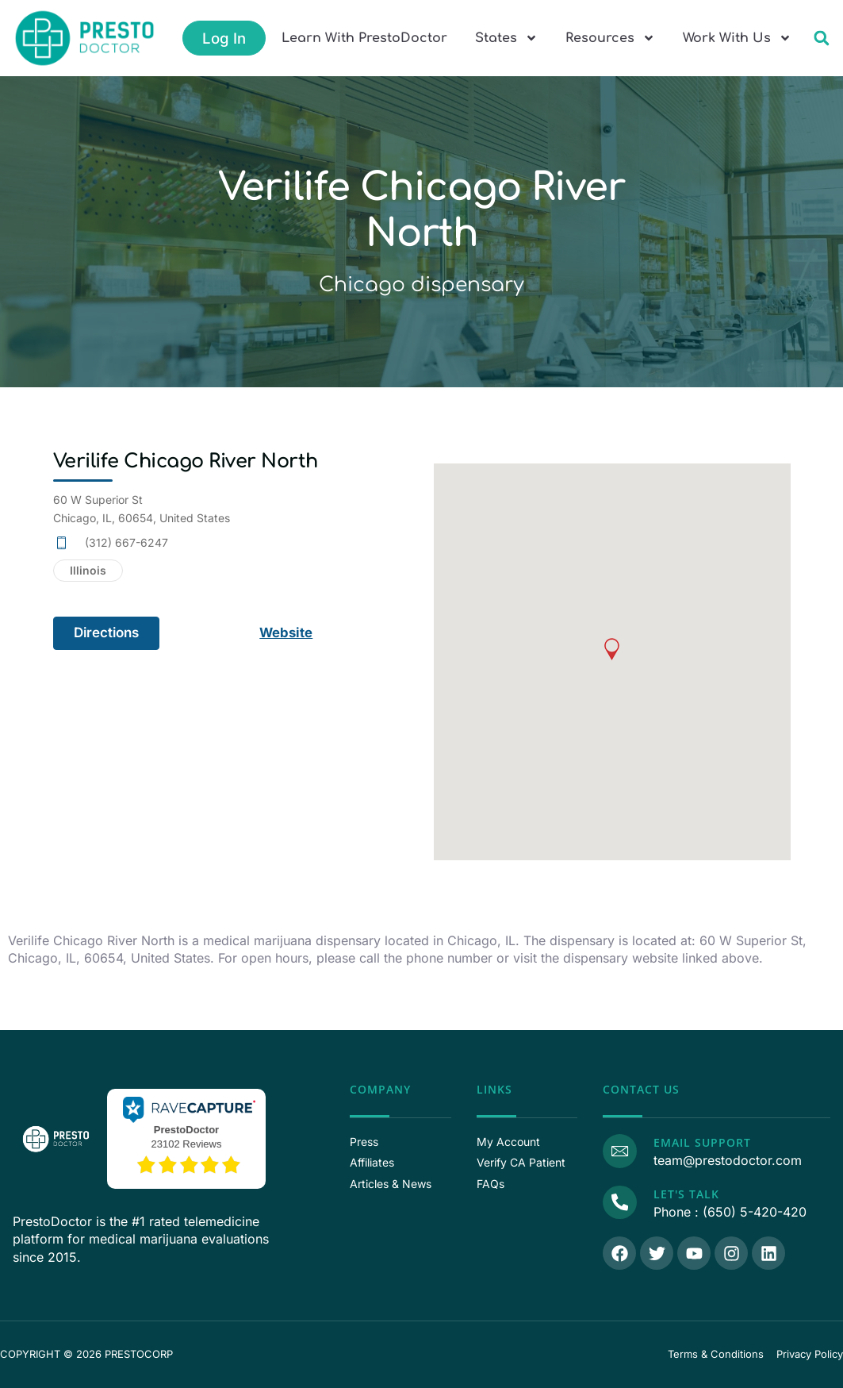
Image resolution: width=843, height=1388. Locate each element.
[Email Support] (619, 1150)
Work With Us (737, 38)
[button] (821, 38)
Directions (106, 632)
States (506, 38)
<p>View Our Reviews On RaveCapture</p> (186, 1136)
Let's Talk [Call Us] (685, 1194)
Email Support (701, 1142)
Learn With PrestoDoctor (364, 38)
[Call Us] (619, 1202)
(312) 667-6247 (126, 542)
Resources (610, 38)
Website (287, 632)
